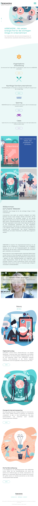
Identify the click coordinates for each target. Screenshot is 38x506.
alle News (19, 309)
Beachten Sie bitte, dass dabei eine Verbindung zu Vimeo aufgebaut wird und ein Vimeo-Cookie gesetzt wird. (19, 279)
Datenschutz (14, 497)
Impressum (20, 497)
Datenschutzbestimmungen (19, 282)
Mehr (19, 73)
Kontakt (25, 497)
